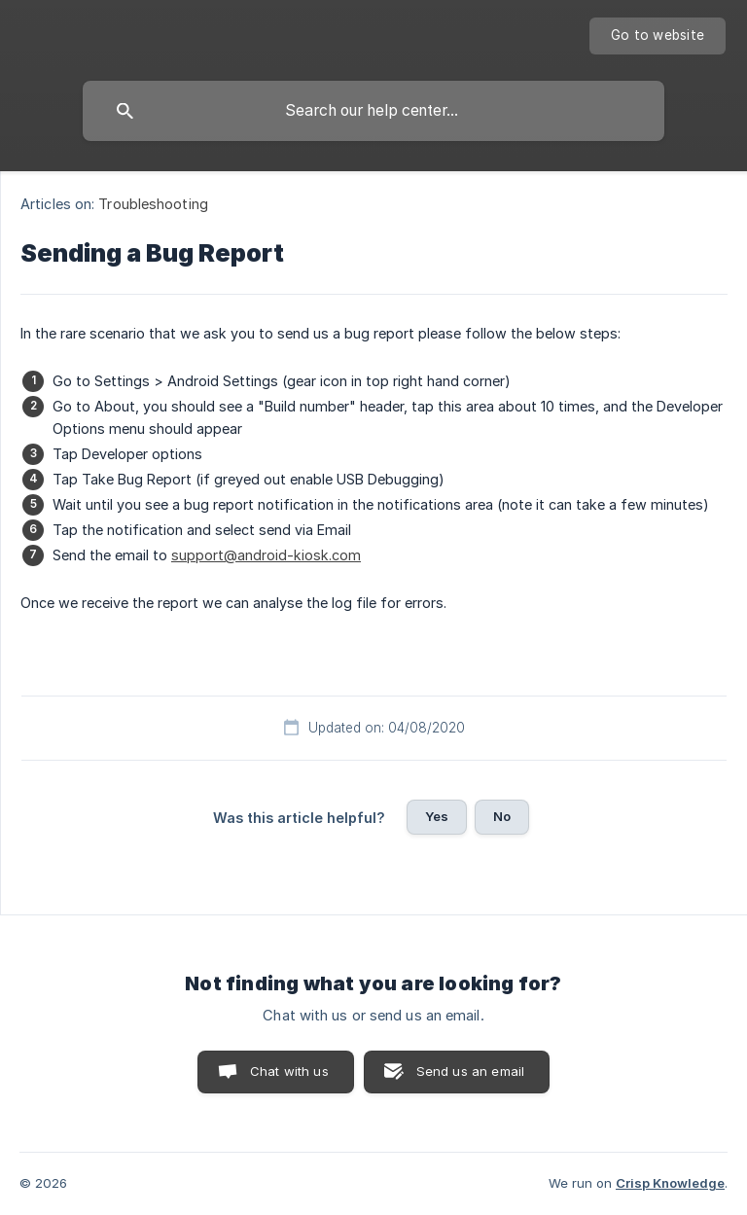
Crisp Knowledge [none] (670, 1183)
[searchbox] (373, 111)
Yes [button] (436, 816)
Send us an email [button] (470, 1071)
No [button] (502, 816)
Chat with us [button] (289, 1071)
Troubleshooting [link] (153, 204)
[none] (657, 36)
